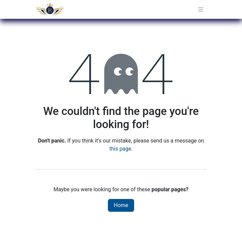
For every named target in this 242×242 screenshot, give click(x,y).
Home (121, 205)
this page (120, 149)
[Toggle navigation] (201, 9)
